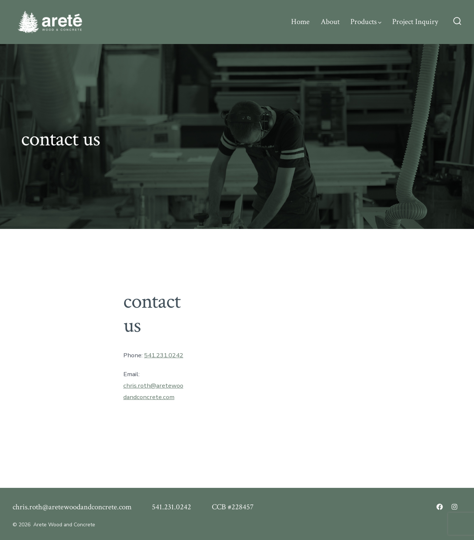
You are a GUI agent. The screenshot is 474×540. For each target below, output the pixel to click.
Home (300, 22)
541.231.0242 (163, 355)
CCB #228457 (233, 507)
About (330, 22)
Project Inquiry (415, 22)
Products (365, 22)
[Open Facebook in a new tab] (439, 506)
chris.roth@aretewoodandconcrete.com (72, 507)
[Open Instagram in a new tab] (454, 506)
